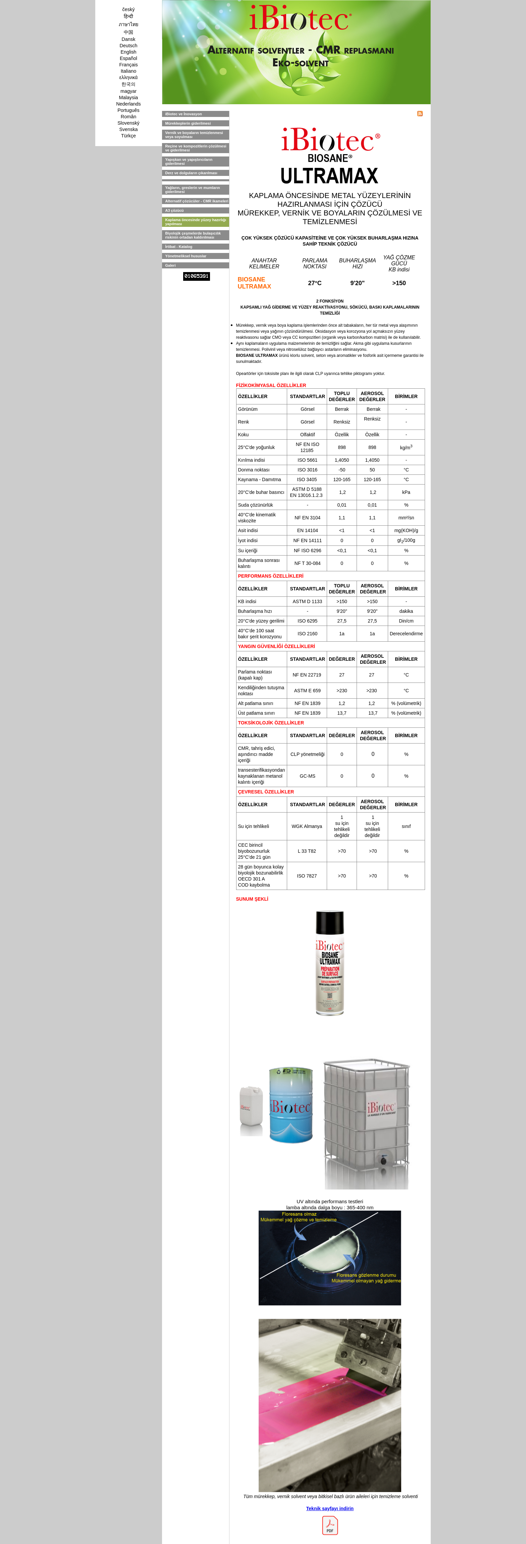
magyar (128, 91)
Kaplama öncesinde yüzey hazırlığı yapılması (195, 222)
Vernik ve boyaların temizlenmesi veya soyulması (194, 135)
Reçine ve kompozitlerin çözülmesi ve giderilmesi (195, 148)
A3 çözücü (174, 210)
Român (128, 116)
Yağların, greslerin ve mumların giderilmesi (192, 190)
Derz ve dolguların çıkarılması (191, 173)
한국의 (128, 84)
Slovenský (128, 123)
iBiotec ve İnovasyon (183, 114)
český (128, 9)
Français (128, 64)
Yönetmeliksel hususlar (186, 256)
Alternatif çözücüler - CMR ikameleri (196, 201)
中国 (128, 32)
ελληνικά (128, 77)
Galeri (170, 265)
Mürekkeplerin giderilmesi (188, 123)
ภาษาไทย (128, 24)
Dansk (129, 39)
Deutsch (129, 45)
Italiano (128, 71)
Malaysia (128, 97)
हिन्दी (128, 16)
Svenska (128, 129)
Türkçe (128, 135)
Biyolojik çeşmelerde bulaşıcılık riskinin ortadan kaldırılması (193, 235)
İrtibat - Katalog (179, 247)
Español (128, 58)
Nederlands (128, 104)
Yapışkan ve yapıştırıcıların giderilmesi (189, 161)
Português (128, 110)
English (128, 52)
